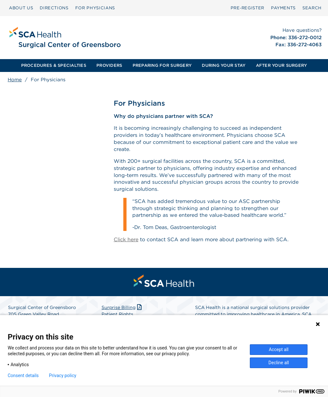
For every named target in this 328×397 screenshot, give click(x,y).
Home (15, 80)
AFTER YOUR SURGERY (281, 65)
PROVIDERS (109, 65)
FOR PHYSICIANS (95, 7)
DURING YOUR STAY (223, 65)
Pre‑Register (247, 7)
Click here (126, 241)
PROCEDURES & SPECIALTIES (53, 65)
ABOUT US (21, 7)
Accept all (279, 349)
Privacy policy (62, 375)
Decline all (278, 362)
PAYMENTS (283, 7)
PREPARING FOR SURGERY (162, 65)
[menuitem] (21, 8)
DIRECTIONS (54, 7)
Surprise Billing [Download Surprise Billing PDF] (122, 309)
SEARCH (312, 7)
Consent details (23, 375)
